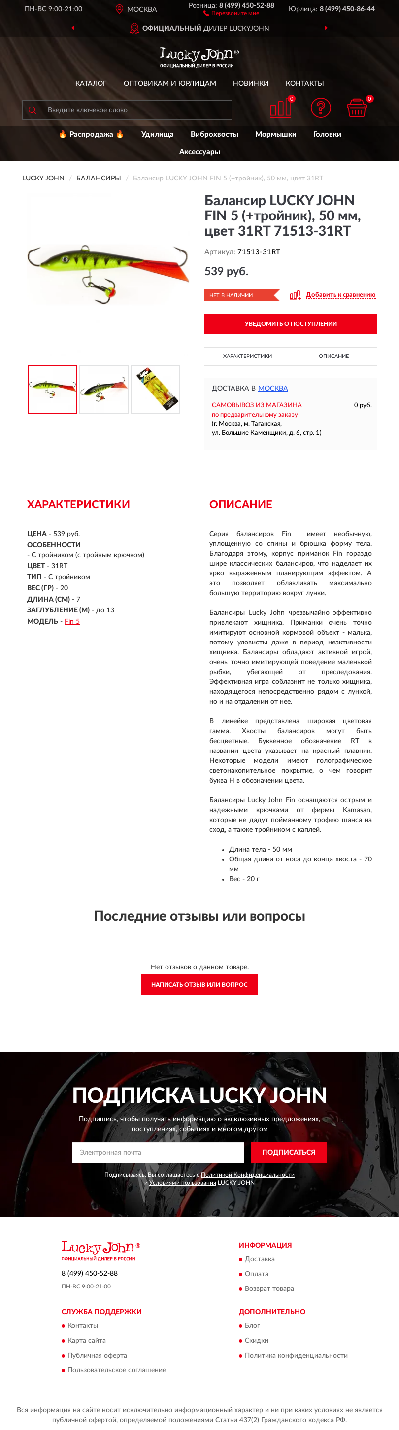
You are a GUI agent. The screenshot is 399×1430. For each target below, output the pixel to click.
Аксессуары (199, 152)
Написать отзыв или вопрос (199, 985)
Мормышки (276, 134)
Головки (327, 134)
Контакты (305, 83)
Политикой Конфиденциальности (248, 1175)
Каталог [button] (91, 83)
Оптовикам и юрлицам (170, 83)
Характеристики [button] (247, 356)
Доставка (260, 1259)
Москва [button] (273, 388)
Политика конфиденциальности (296, 1356)
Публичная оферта (97, 1356)
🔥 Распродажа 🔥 (91, 134)
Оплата (256, 1274)
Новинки (251, 83)
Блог (252, 1326)
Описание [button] (334, 356)
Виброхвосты (214, 134)
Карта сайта (86, 1341)
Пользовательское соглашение (116, 1370)
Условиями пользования (182, 1183)
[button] (231, 13)
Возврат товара (269, 1289)
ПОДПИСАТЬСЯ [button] (289, 1152)
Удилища (157, 134)
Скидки (256, 1341)
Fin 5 (72, 621)
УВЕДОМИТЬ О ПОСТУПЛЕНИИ (291, 324)
